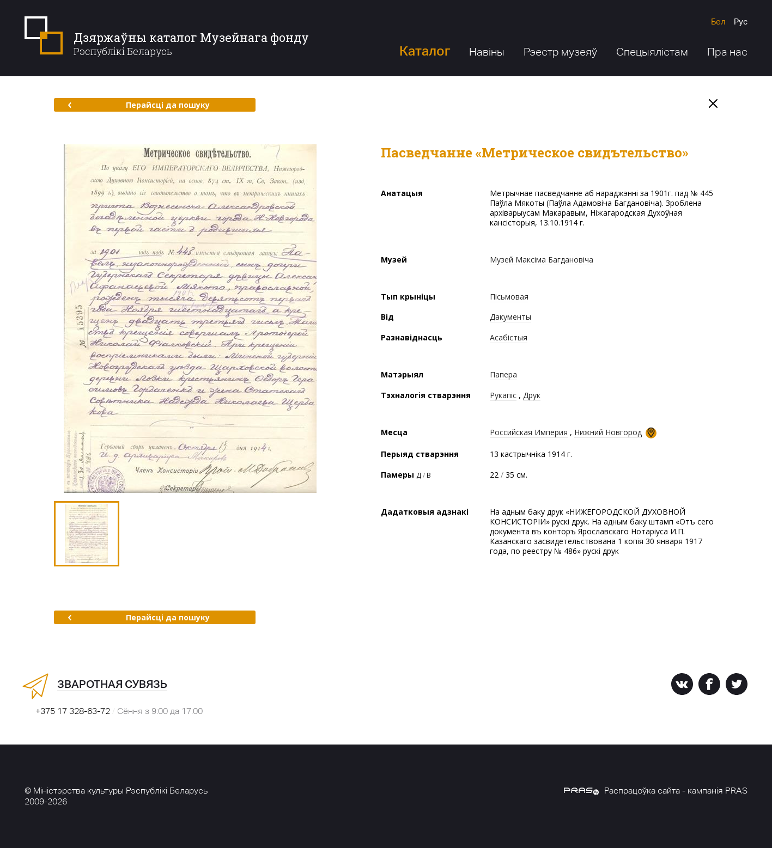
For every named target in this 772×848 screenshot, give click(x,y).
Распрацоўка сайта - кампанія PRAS (655, 790)
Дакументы (510, 317)
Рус (740, 21)
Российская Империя (529, 432)
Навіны (486, 52)
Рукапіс (503, 395)
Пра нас (727, 52)
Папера (503, 374)
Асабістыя (508, 337)
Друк (531, 395)
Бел (718, 21)
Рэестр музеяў (560, 52)
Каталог (424, 51)
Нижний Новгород (608, 432)
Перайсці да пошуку (139, 105)
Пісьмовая (509, 296)
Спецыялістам (652, 52)
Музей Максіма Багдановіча (541, 259)
